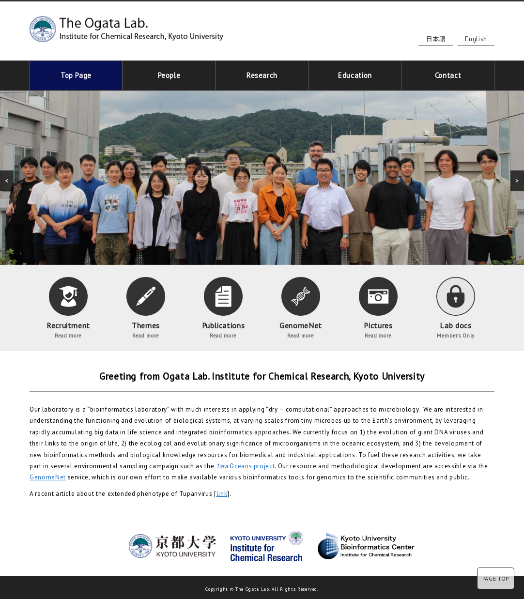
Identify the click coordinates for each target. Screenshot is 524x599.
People (169, 74)
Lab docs (456, 305)
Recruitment (68, 305)
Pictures (378, 305)
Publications (223, 305)
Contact (448, 74)
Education (355, 74)
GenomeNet (301, 305)
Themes (146, 305)
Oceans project (245, 463)
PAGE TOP (495, 578)
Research (261, 74)
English (476, 39)
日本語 (436, 39)
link (222, 491)
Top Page (76, 74)
